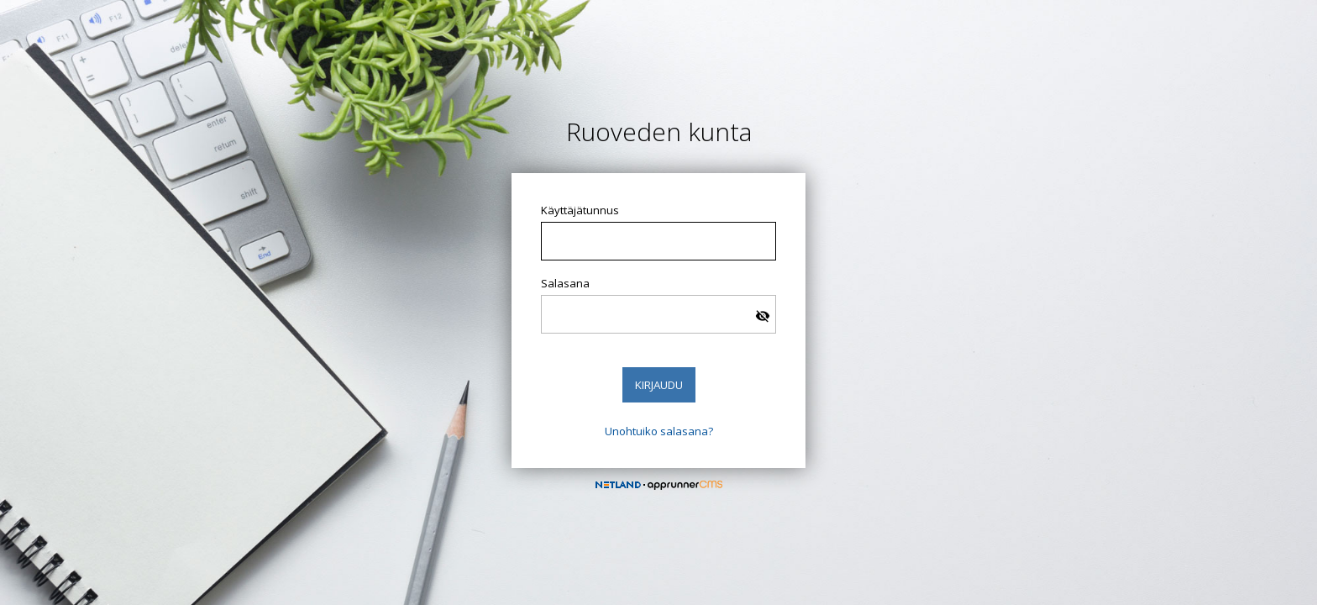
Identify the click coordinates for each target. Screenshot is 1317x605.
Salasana (565, 283)
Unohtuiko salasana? (659, 431)
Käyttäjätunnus (580, 210)
